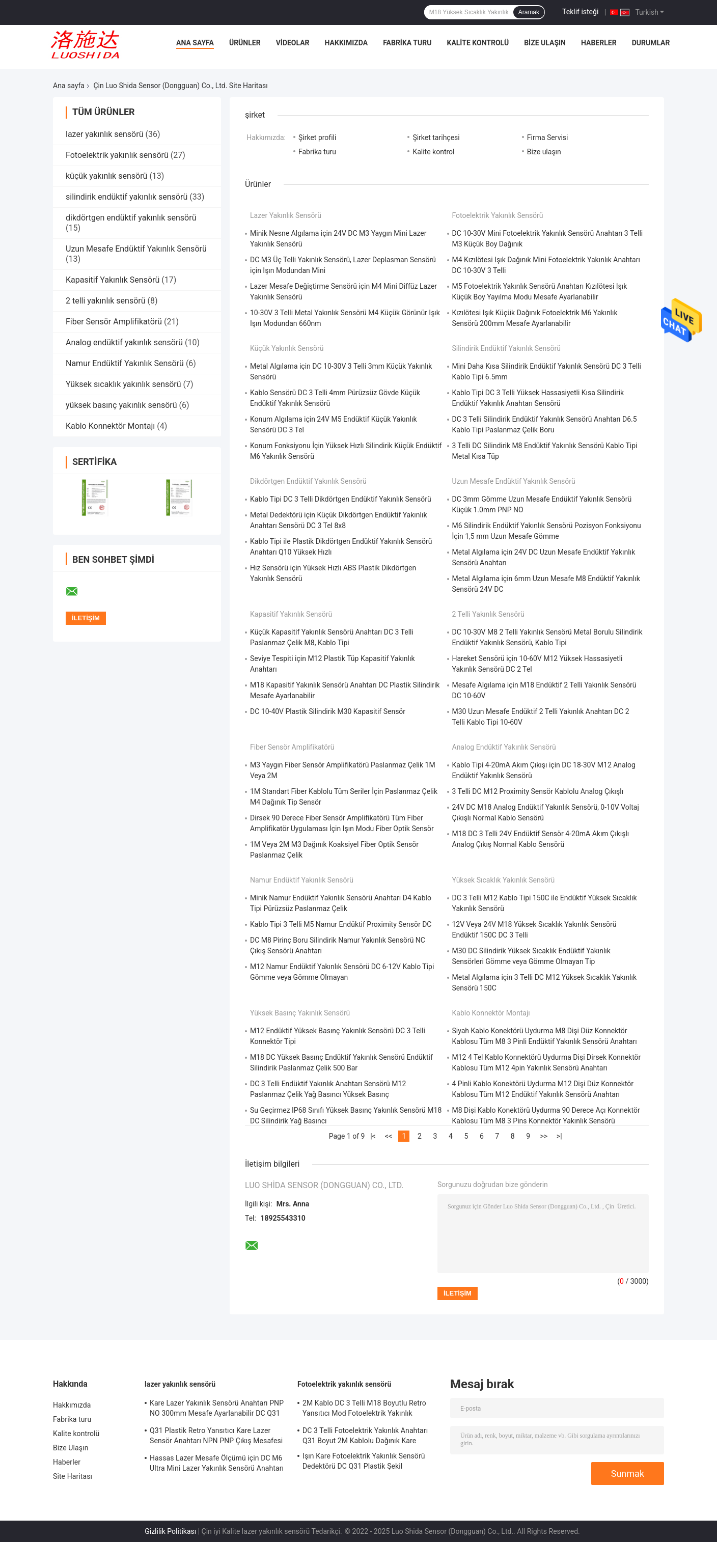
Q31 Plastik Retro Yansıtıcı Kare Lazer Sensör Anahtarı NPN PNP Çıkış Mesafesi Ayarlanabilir (216, 1437)
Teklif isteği (580, 12)
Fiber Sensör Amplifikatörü (114, 321)
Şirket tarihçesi (435, 137)
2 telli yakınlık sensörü (106, 301)
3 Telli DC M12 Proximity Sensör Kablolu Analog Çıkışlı (538, 791)
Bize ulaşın (544, 152)
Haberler (599, 43)
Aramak (528, 12)
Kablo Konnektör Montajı (110, 426)
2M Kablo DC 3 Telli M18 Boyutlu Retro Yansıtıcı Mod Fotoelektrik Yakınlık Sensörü (364, 1409)
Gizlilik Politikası (170, 1531)
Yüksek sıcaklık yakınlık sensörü (123, 384)
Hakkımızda (346, 43)
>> (543, 1136)
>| (559, 1136)
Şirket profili (317, 137)
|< (373, 1136)
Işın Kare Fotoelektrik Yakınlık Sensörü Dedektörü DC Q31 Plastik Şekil (363, 1461)
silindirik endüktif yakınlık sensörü (126, 197)
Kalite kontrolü (478, 43)
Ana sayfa (69, 85)
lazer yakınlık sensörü (104, 134)
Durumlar (651, 43)
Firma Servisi (547, 137)
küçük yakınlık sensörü (106, 176)
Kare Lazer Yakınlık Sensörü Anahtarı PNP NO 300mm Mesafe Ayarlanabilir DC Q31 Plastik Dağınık (217, 1409)
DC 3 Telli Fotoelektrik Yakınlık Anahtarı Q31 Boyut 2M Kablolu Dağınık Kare (365, 1435)
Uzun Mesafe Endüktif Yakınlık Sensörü (136, 249)
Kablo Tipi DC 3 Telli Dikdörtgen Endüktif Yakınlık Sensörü (340, 499)
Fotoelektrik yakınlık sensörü (117, 155)
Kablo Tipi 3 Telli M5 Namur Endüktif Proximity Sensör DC (340, 924)
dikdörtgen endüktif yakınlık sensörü (131, 218)
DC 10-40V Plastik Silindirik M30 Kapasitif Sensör (327, 711)
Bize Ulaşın (545, 43)
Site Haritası (72, 1476)
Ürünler (245, 43)
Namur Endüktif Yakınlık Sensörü (125, 363)
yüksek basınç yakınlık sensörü (121, 405)
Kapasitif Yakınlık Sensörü (112, 280)
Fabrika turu (407, 43)
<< (388, 1136)
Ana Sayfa (195, 43)
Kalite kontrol (433, 152)
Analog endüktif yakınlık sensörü (124, 342)
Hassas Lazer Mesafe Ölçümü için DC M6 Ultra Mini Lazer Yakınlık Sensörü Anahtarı (217, 1463)
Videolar (293, 43)
